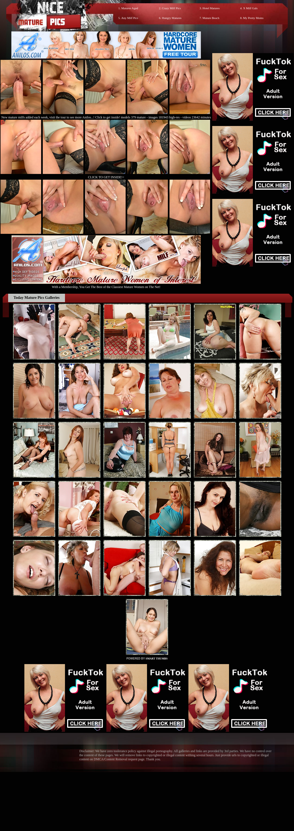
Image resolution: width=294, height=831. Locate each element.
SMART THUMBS (157, 658)
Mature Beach (210, 18)
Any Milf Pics (129, 18)
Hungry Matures (171, 18)
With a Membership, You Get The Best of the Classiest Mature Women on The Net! (106, 285)
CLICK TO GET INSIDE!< (106, 177)
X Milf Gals (250, 8)
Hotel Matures (211, 8)
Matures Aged (129, 8)
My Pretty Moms (253, 18)
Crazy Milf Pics (171, 8)
